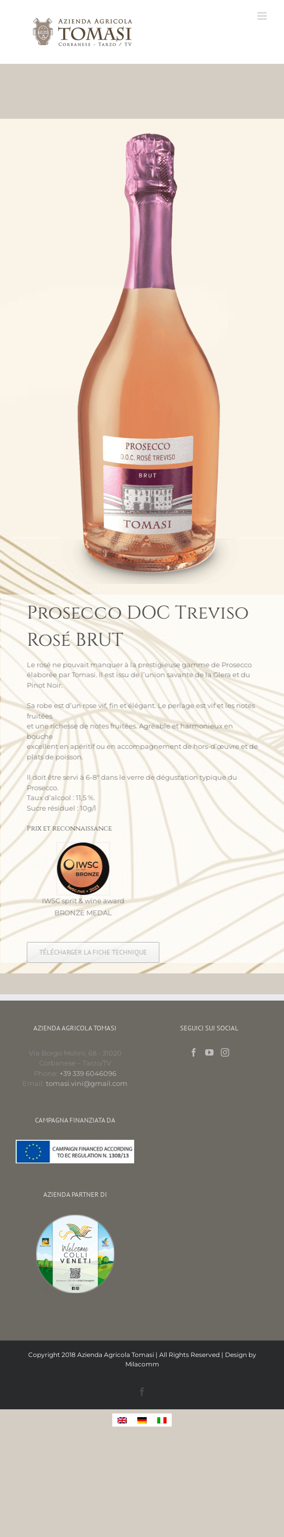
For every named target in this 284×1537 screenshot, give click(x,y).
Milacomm (142, 1364)
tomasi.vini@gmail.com (86, 1083)
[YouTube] (209, 1052)
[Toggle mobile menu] (262, 15)
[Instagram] (225, 1052)
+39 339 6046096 (88, 1073)
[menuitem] (122, 1420)
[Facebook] (194, 1052)
